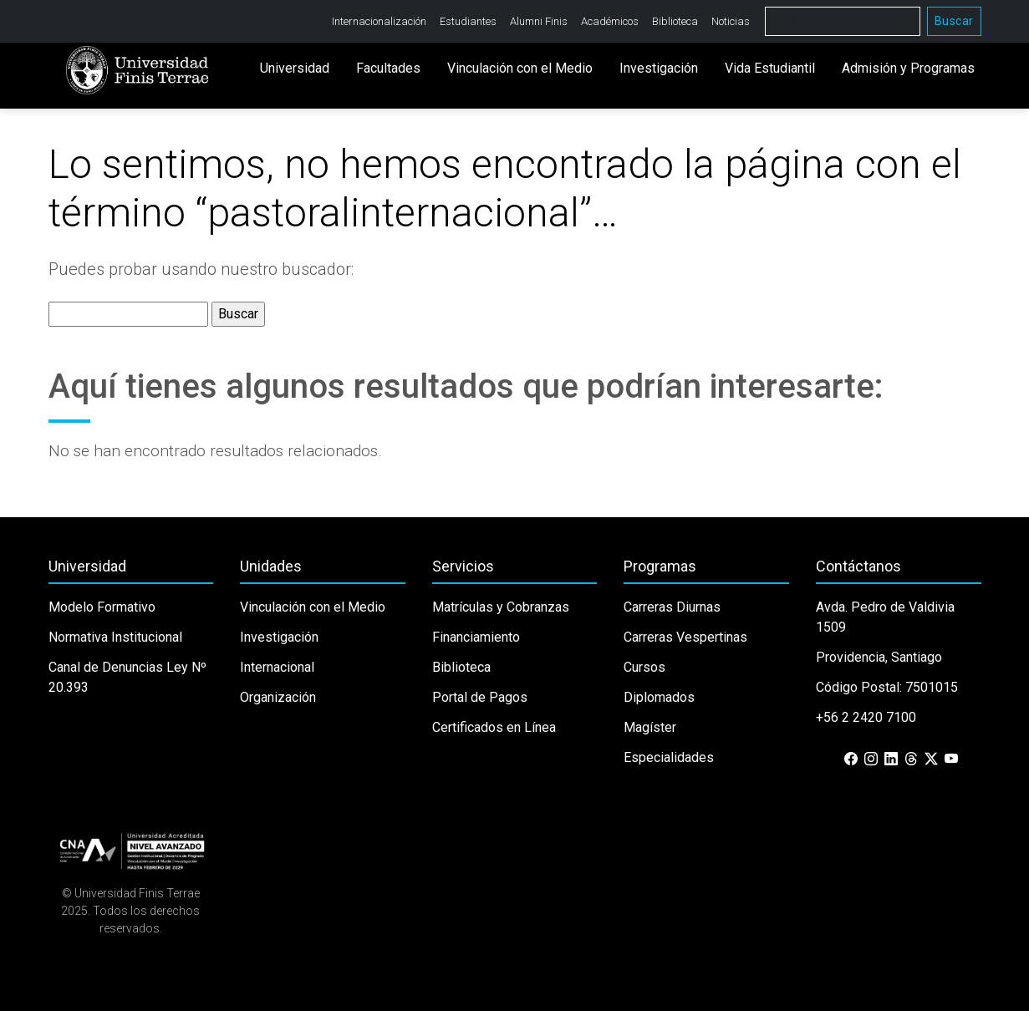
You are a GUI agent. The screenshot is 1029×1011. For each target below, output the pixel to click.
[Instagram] (871, 759)
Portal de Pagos (479, 697)
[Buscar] (842, 21)
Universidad (294, 69)
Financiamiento (476, 637)
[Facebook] (851, 759)
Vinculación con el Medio (520, 69)
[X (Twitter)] (931, 759)
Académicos (610, 21)
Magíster (650, 727)
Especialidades (669, 757)
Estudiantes (468, 21)
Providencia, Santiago (879, 657)
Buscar (954, 21)
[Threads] (911, 759)
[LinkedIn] (891, 759)
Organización (278, 697)
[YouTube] (951, 759)
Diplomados (659, 697)
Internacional (277, 667)
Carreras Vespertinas (685, 637)
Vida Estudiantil (770, 69)
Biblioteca (675, 21)
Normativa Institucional (115, 637)
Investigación (658, 69)
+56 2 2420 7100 (866, 717)
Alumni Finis (539, 21)
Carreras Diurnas (672, 607)
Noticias (730, 21)
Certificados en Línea (494, 727)
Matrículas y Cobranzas (500, 607)
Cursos (644, 667)
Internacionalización (379, 21)
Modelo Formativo (101, 607)
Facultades (388, 69)
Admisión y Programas (908, 69)
